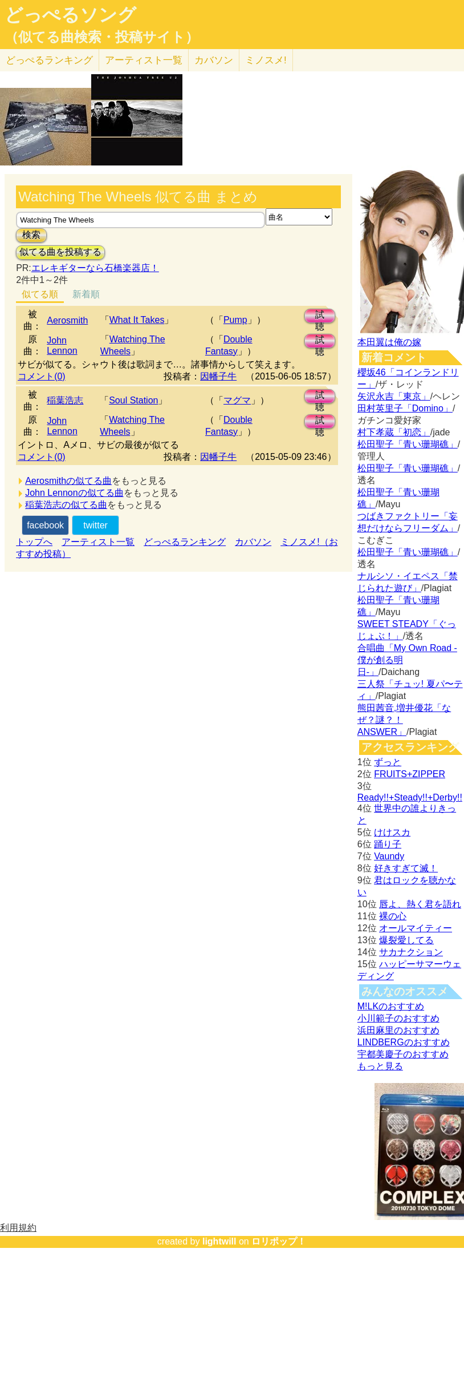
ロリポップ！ (278, 1241)
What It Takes (137, 320)
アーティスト (143, 60)
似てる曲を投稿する (60, 252)
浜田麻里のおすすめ (398, 1030)
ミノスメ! (266, 60)
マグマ (237, 400)
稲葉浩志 (65, 400)
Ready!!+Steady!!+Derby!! (409, 797)
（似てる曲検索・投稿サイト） (102, 37)
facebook (45, 525)
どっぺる (49, 60)
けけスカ (392, 832)
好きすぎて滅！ (406, 868)
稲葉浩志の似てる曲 (66, 505)
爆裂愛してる (406, 940)
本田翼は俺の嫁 (389, 342)
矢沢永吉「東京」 (393, 396)
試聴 (319, 316)
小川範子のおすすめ (398, 1018)
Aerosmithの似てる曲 (68, 481)
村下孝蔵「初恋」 (393, 432)
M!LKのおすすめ (390, 1006)
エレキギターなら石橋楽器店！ (95, 268)
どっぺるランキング (185, 542)
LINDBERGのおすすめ (403, 1042)
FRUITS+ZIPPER (409, 774)
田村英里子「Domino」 (405, 408)
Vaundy (389, 856)
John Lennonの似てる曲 (74, 493)
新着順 (86, 294)
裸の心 (392, 916)
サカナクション (411, 952)
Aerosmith (67, 320)
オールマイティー (415, 928)
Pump (235, 320)
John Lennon (62, 345)
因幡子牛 (218, 376)
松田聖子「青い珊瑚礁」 (407, 444)
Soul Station (133, 400)
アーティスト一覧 (98, 542)
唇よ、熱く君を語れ (420, 904)
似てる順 (40, 294)
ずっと (387, 762)
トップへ (34, 542)
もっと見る (380, 1066)
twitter (95, 525)
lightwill (219, 1241)
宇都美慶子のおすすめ (403, 1054)
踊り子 (387, 844)
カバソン (213, 60)
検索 (31, 235)
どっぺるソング (70, 15)
